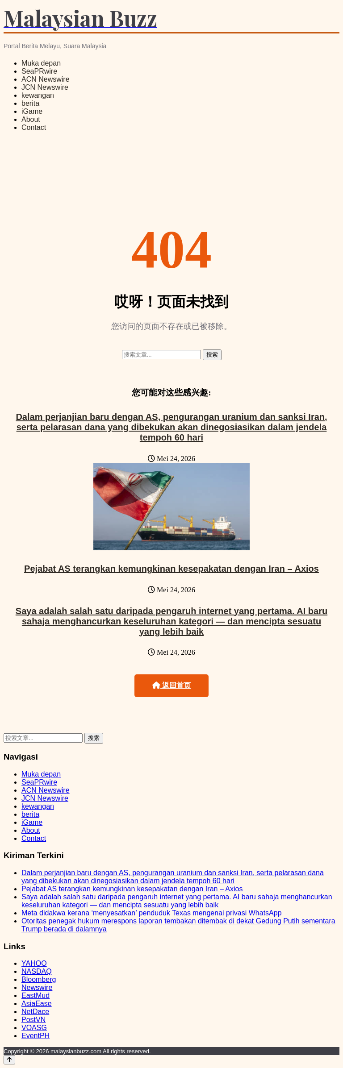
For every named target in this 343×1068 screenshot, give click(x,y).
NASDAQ (36, 971)
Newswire (36, 987)
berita (30, 103)
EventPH (35, 1035)
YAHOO (34, 963)
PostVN (33, 1019)
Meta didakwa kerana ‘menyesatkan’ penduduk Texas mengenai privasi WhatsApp (151, 913)
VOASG (34, 1027)
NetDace (35, 1011)
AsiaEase (36, 1003)
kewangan (37, 95)
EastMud (35, 995)
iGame (31, 111)
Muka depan (41, 63)
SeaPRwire (39, 71)
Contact (33, 127)
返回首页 (171, 685)
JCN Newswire (44, 87)
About (30, 119)
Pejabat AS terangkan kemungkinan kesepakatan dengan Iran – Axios (171, 568)
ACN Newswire (45, 79)
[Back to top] (9, 1059)
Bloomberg (38, 979)
